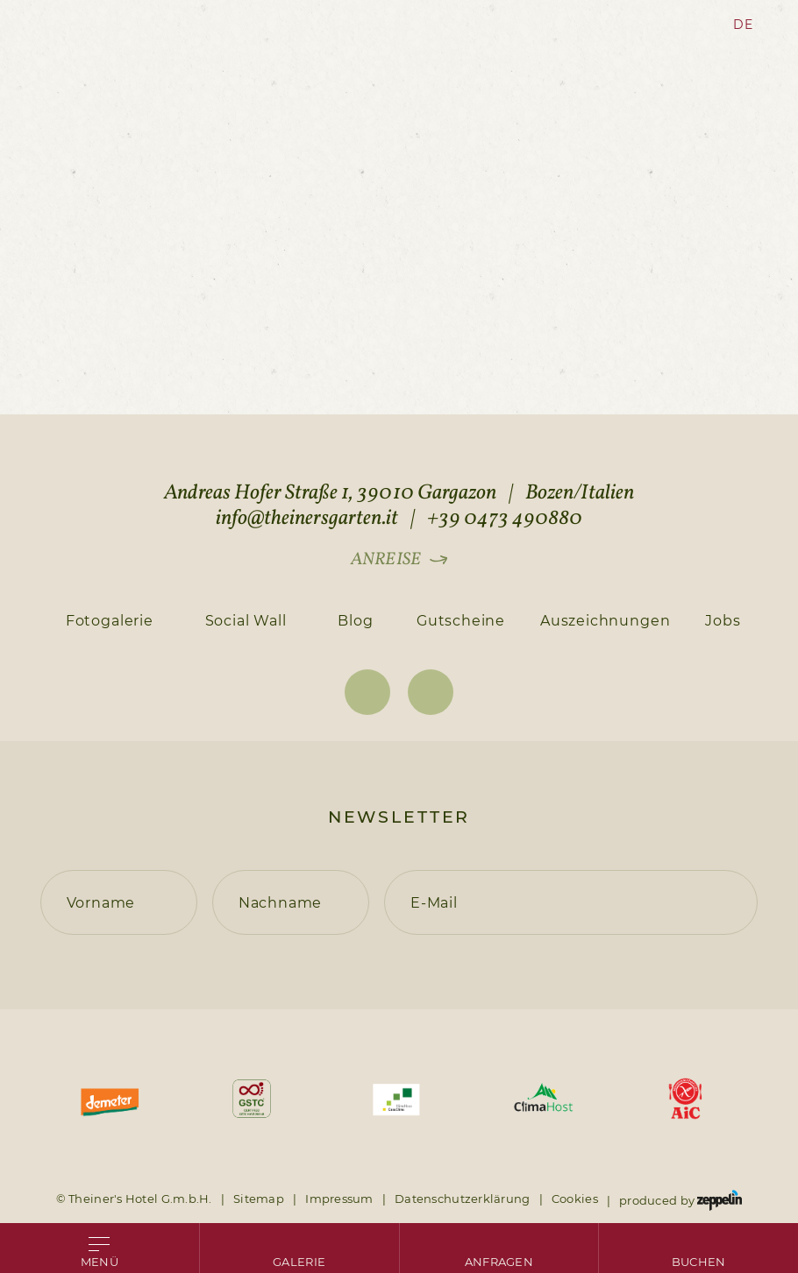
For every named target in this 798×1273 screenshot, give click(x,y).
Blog (355, 620)
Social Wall (246, 620)
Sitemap (258, 1199)
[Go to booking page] (698, 1248)
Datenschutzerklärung (463, 1199)
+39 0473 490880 (504, 519)
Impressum (339, 1199)
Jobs (722, 620)
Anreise (385, 559)
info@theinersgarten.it (307, 519)
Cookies (575, 1199)
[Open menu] (99, 1248)
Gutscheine (461, 620)
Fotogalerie (109, 620)
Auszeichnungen (605, 620)
